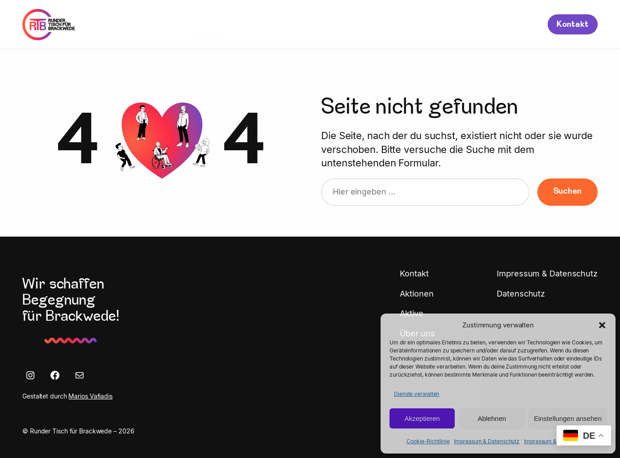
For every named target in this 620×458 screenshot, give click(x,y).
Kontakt (573, 25)
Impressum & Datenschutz (486, 441)
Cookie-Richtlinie (427, 441)
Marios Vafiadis (90, 396)
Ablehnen (492, 418)
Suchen (567, 191)
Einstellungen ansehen (568, 418)
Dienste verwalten (416, 393)
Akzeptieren (422, 418)
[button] (602, 325)
